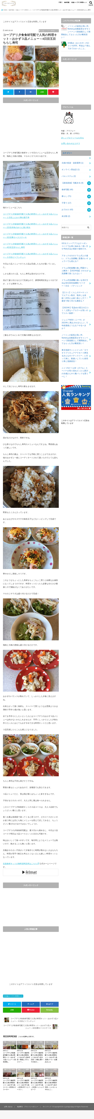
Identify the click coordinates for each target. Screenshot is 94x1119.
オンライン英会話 (70, 166)
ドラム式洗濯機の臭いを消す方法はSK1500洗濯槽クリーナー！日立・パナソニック (75, 273)
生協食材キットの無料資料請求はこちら (20, 865)
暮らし (66, 191)
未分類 (66, 210)
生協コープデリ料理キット (79, 2)
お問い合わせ (8, 1108)
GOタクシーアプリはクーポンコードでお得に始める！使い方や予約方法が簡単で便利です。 (75, 239)
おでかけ (67, 203)
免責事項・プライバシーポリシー (28, 1108)
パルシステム (68, 172)
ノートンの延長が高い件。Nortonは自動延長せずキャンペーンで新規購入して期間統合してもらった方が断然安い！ (76, 32)
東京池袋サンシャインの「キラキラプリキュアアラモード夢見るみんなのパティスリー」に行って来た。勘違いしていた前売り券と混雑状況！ (75, 339)
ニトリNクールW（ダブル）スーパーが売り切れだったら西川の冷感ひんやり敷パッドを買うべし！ (75, 353)
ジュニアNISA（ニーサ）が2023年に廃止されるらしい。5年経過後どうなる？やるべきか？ (74, 310)
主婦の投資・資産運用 (72, 159)
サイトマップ (48, 1108)
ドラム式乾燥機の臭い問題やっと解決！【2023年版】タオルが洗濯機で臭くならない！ (75, 262)
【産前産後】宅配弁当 (72, 178)
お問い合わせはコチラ (70, 141)
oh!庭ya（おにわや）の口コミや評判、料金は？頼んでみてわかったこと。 (79, 43)
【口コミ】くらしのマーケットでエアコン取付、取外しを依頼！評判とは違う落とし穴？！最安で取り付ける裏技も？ (75, 286)
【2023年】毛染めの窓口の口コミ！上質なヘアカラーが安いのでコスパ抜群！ (75, 299)
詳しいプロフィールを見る (71, 136)
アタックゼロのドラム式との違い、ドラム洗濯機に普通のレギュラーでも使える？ (75, 250)
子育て (60, 2)
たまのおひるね (20, 1115)
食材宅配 (66, 2)
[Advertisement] (31, 129)
